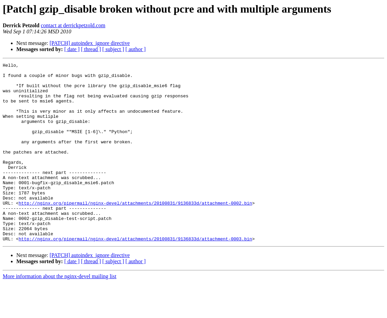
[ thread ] (91, 49)
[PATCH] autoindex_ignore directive (90, 43)
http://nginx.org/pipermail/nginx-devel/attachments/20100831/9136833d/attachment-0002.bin (135, 231)
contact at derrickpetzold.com (73, 25)
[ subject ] (113, 49)
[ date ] (72, 49)
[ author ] (135, 49)
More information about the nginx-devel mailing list (59, 312)
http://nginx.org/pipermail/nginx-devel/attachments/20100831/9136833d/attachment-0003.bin (135, 274)
